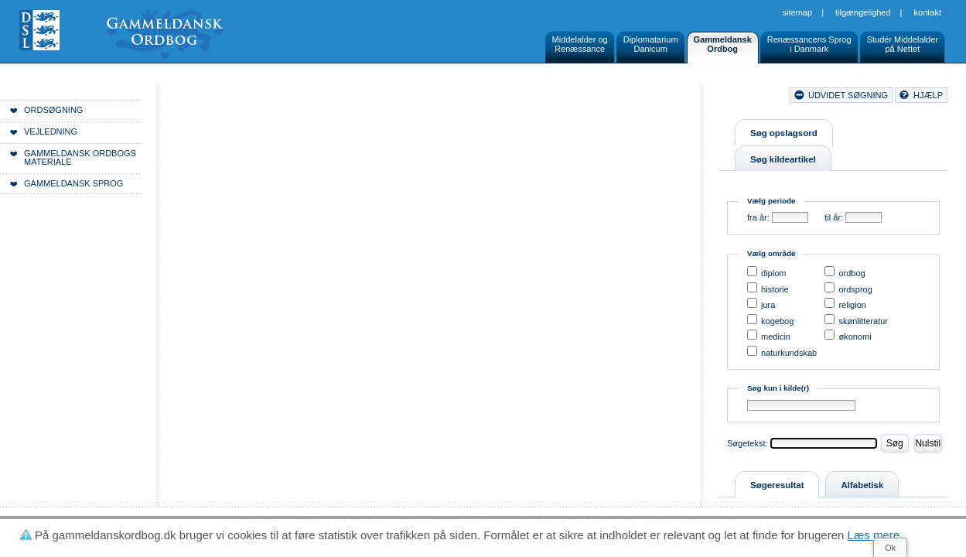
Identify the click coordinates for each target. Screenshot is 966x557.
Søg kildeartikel (783, 159)
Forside (238, 97)
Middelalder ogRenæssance (580, 44)
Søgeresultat (777, 485)
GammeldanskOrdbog (723, 44)
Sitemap (798, 12)
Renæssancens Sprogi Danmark (809, 44)
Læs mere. (875, 535)
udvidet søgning (848, 95)
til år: (833, 217)
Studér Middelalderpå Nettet (902, 44)
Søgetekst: (747, 443)
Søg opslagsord (784, 133)
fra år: (758, 217)
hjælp (928, 95)
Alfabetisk (862, 485)
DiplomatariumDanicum (650, 44)
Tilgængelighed (863, 12)
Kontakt (927, 12)
